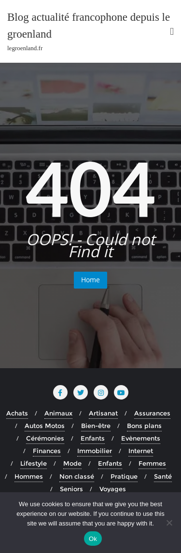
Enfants (93, 438)
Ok (93, 538)
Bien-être (96, 425)
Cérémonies (45, 438)
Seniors (71, 489)
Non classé (76, 476)
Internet (140, 451)
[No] (169, 522)
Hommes (28, 476)
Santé (163, 476)
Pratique (124, 476)
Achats (17, 413)
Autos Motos (45, 425)
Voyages (112, 489)
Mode (72, 463)
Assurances (152, 413)
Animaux (58, 413)
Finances (47, 451)
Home (90, 279)
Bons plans (144, 425)
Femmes (152, 463)
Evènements (140, 438)
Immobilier (94, 451)
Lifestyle (33, 463)
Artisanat (103, 413)
